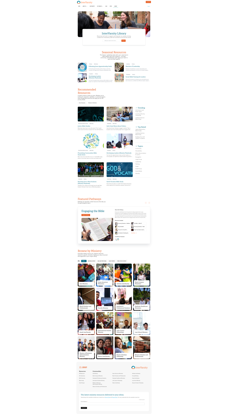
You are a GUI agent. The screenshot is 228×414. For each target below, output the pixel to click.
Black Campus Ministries (139, 283)
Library (115, 6)
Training (133, 74)
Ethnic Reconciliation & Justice (83, 123)
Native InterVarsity (104, 356)
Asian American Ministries (103, 283)
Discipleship (128, 74)
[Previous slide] (146, 203)
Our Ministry (92, 6)
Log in (149, 6)
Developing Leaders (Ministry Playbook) (95, 77)
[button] (82, 103)
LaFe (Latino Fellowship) (120, 331)
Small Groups (82, 382)
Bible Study (91, 123)
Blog (106, 6)
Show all (84, 261)
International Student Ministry (104, 331)
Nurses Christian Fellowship (122, 355)
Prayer (137, 166)
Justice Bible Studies (84, 126)
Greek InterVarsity (85, 332)
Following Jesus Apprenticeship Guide (100, 66)
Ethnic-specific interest (121, 261)
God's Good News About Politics (116, 126)
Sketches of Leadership (133, 66)
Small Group (138, 168)
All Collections (82, 375)
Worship (137, 173)
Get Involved (99, 6)
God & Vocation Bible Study (115, 181)
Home (79, 6)
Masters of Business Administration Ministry (86, 354)
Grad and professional (102, 261)
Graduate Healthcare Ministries (141, 307)
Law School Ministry (141, 332)
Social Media (138, 171)
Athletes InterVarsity (123, 284)
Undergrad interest (91, 261)
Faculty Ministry (103, 308)
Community (138, 148)
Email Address (84, 401)
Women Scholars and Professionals (141, 355)
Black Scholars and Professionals (85, 307)
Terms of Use (107, 397)
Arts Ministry (84, 284)
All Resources (82, 373)
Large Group (138, 159)
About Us (84, 6)
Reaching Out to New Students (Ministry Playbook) (87, 182)
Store (111, 6)
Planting (137, 164)
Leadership (138, 161)
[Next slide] (149, 203)
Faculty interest (112, 261)
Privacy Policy (114, 397)
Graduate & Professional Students (123, 307)
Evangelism (109, 150)
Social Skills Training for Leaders (136, 77)
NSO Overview (82, 378)
